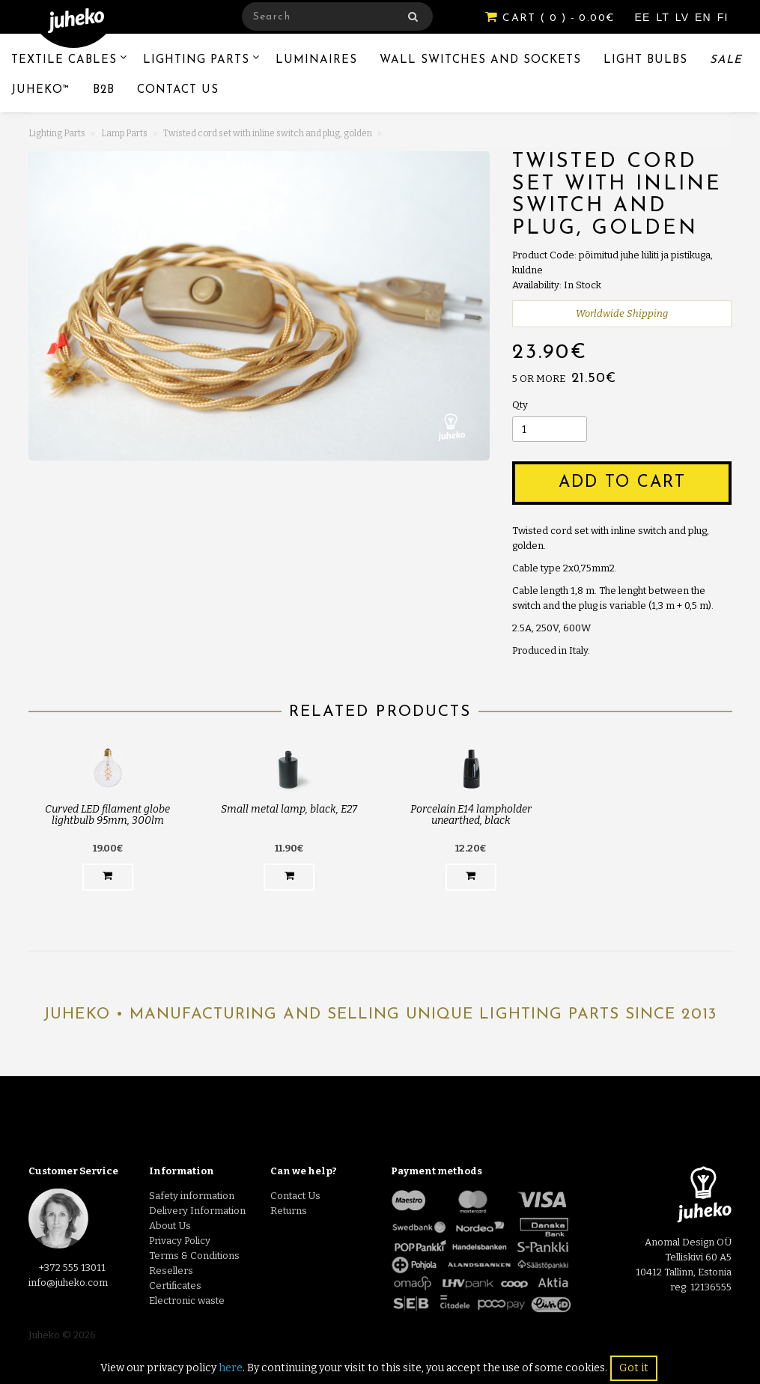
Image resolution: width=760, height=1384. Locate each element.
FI (723, 17)
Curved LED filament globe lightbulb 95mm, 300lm (107, 815)
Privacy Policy (179, 1240)
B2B (104, 90)
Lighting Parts (196, 60)
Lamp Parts (124, 133)
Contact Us (178, 90)
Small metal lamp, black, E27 (289, 809)
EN (705, 17)
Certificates (175, 1285)
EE (644, 17)
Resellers (171, 1270)
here (231, 1368)
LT (664, 17)
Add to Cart (622, 482)
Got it (633, 1368)
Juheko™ (40, 90)
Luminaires (316, 60)
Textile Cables (64, 60)
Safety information (191, 1195)
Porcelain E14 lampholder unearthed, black (471, 815)
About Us (170, 1225)
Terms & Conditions (194, 1255)
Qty (520, 404)
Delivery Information (197, 1210)
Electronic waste (187, 1300)
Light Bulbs (645, 60)
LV (684, 17)
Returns (288, 1210)
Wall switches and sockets (480, 60)
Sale (726, 60)
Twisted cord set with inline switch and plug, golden (267, 133)
